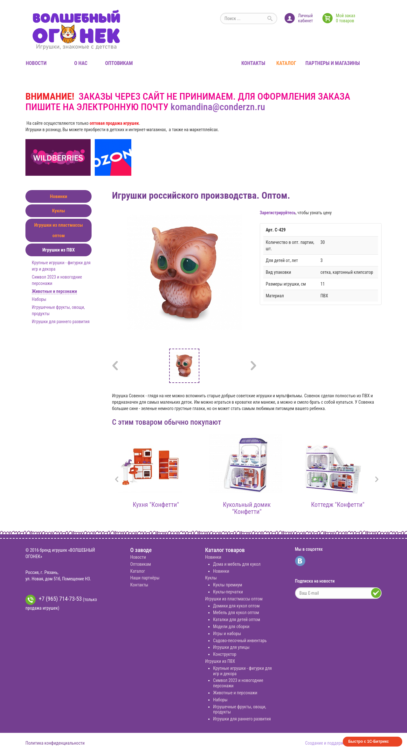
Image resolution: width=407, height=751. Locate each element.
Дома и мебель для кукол (236, 564)
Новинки (58, 196)
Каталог (286, 63)
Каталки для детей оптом (236, 619)
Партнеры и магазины (332, 63)
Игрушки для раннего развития (61, 321)
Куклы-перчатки (228, 591)
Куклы (58, 211)
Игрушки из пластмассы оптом (58, 230)
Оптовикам (119, 63)
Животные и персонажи (54, 291)
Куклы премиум (227, 584)
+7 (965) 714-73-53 (53, 600)
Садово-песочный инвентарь (240, 640)
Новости (36, 63)
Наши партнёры (145, 577)
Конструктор (224, 654)
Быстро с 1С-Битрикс (368, 741)
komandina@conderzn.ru (217, 106)
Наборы (39, 299)
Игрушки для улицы (231, 647)
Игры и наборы (227, 633)
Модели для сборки (231, 626)
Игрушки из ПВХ (58, 250)
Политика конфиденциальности (55, 743)
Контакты (253, 63)
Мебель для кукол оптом (236, 612)
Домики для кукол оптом (236, 605)
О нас (80, 63)
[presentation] (116, 480)
